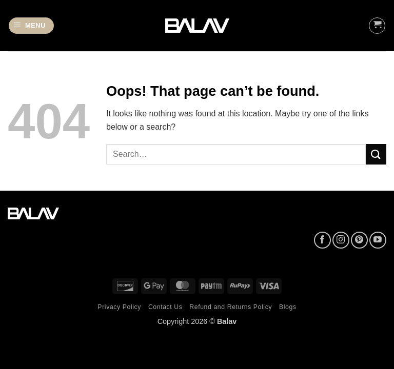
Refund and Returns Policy (230, 307)
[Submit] (376, 154)
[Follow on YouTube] (377, 240)
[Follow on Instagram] (340, 240)
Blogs (288, 307)
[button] (31, 25)
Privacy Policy (119, 307)
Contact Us (165, 307)
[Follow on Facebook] (322, 240)
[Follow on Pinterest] (359, 240)
